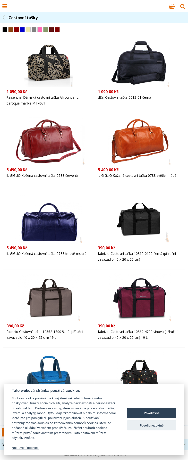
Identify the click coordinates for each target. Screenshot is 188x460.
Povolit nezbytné (151, 425)
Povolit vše (151, 413)
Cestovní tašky (23, 17)
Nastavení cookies (25, 448)
